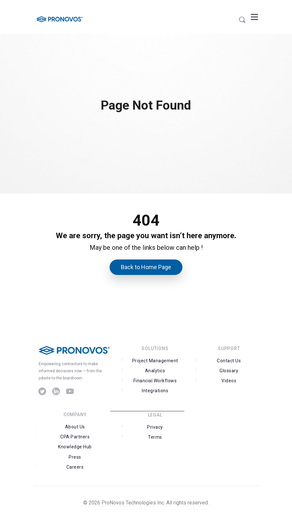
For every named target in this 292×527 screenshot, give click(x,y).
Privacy (155, 427)
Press (75, 457)
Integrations (155, 390)
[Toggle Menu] (254, 17)
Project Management (155, 360)
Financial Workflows (155, 380)
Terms (155, 437)
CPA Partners (75, 436)
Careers (75, 467)
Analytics (155, 370)
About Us (75, 426)
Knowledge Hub (75, 446)
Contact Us (229, 360)
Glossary (228, 370)
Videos (228, 380)
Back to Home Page (146, 267)
